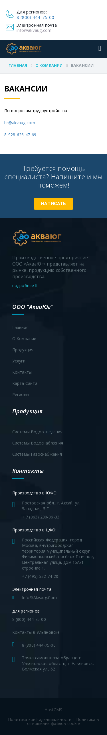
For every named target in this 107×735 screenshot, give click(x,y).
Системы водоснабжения (37, 443)
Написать (53, 203)
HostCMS (53, 709)
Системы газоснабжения (37, 454)
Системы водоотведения (37, 431)
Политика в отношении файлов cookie (63, 721)
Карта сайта (24, 383)
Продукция (23, 349)
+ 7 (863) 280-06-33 (41, 517)
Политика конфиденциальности (39, 719)
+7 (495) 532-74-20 (40, 576)
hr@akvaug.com (19, 122)
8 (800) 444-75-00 (35, 17)
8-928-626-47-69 (20, 134)
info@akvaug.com (34, 30)
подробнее (24, 285)
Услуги (18, 361)
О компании (49, 65)
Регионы (20, 394)
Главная (18, 65)
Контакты (22, 372)
